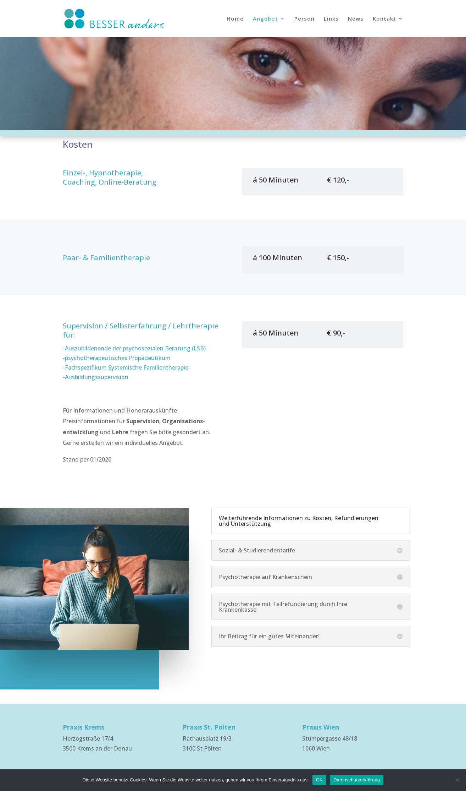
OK (319, 779)
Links (331, 19)
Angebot (265, 19)
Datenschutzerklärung (356, 779)
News (356, 19)
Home (235, 19)
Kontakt (384, 19)
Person (304, 19)
